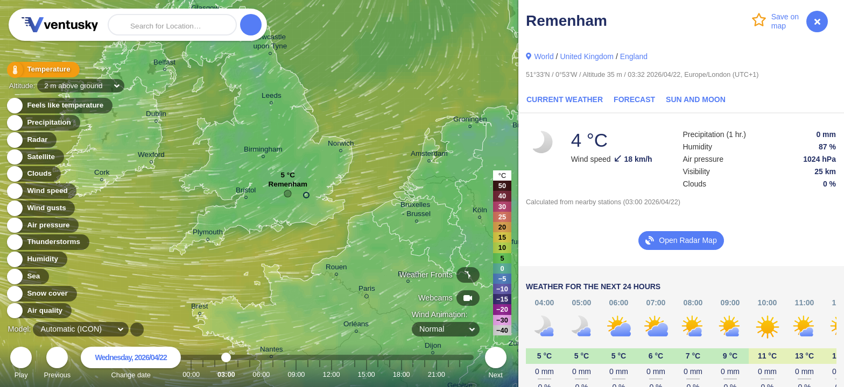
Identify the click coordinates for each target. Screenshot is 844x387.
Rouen (336, 268)
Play (21, 364)
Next (496, 364)
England (634, 56)
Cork (101, 174)
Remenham (287, 187)
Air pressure (42, 225)
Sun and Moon (696, 99)
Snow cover (41, 294)
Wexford (151, 156)
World (543, 56)
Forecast (634, 99)
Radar (31, 140)
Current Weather (564, 99)
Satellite (35, 157)
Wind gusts (40, 208)
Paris (366, 290)
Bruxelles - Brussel (416, 210)
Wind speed (41, 191)
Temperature (43, 69)
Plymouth (208, 233)
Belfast (164, 63)
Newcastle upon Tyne (270, 43)
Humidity (36, 259)
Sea (27, 276)
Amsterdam (429, 155)
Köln (480, 211)
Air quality (38, 311)
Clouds (33, 174)
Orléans (356, 325)
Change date (131, 364)
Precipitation (43, 123)
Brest (199, 307)
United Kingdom (587, 56)
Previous (57, 364)
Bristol (246, 191)
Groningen (470, 120)
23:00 (459, 374)
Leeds (272, 97)
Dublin (156, 115)
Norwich (341, 144)
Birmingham (263, 150)
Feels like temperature (59, 105)
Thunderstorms (47, 242)
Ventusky (58, 25)
